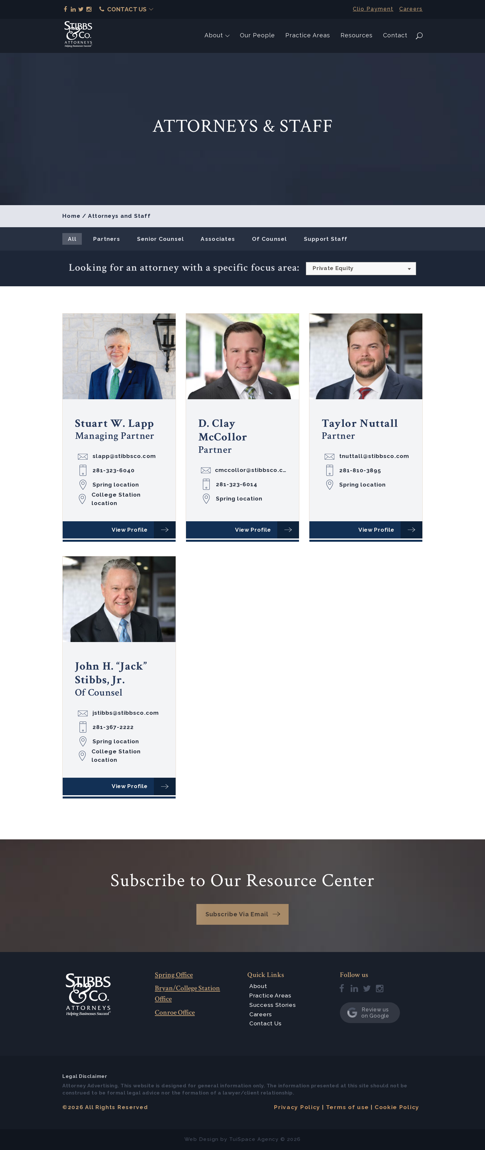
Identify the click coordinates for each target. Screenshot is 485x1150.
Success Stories (272, 1005)
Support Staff (325, 239)
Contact (395, 35)
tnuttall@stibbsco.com (374, 456)
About (214, 35)
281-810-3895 (360, 470)
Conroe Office (175, 1012)
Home (71, 216)
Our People (257, 35)
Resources (357, 35)
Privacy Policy (297, 1107)
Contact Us (123, 9)
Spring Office (174, 975)
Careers (411, 9)
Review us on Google (368, 1013)
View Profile (129, 530)
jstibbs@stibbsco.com (126, 713)
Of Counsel (269, 239)
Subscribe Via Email (236, 914)
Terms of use (347, 1107)
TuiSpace (242, 1139)
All (72, 239)
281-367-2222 (113, 727)
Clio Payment (373, 9)
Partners (106, 239)
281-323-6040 (114, 470)
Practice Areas (307, 35)
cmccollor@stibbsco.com (251, 470)
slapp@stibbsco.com (124, 456)
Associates (218, 239)
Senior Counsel (160, 239)
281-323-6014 (237, 484)
